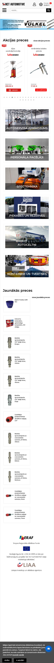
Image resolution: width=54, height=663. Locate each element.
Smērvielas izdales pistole (39, 51)
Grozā (15, 90)
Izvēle (6, 660)
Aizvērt (20, 660)
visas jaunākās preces (41, 297)
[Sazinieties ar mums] (48, 649)
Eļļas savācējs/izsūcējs (13, 51)
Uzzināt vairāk (18, 655)
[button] (4, 97)
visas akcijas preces (41, 41)
